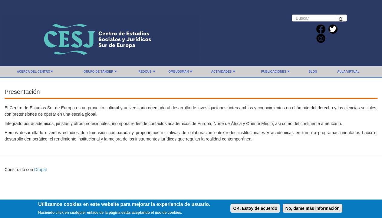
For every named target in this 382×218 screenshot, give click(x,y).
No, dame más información (312, 209)
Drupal (40, 169)
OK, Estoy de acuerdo (255, 209)
